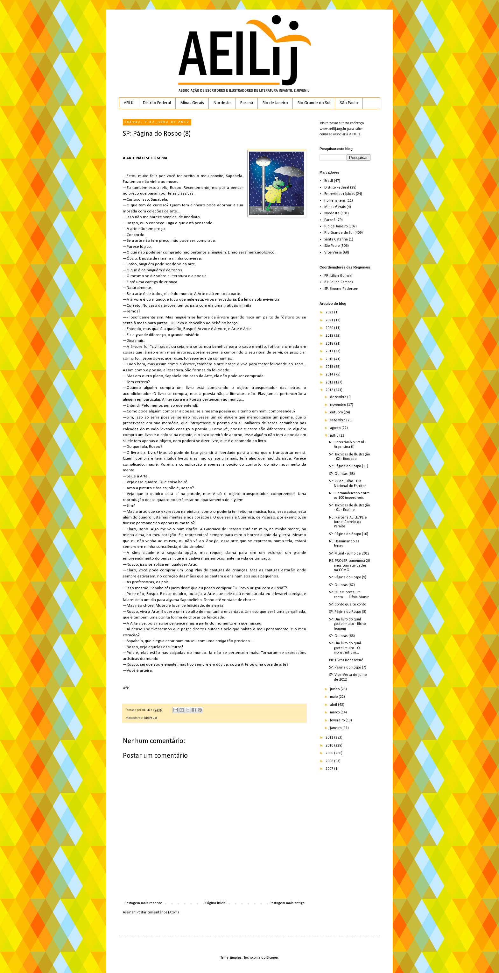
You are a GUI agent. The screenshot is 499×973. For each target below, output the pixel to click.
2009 (330, 753)
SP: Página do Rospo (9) (347, 577)
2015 (330, 367)
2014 (330, 374)
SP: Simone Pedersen (341, 289)
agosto (335, 428)
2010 (330, 746)
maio (334, 697)
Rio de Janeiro (275, 103)
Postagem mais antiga (287, 903)
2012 (330, 390)
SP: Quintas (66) (342, 636)
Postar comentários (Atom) (158, 912)
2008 (330, 761)
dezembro (338, 397)
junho (335, 689)
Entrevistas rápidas (339, 194)
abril (334, 705)
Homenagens (335, 201)
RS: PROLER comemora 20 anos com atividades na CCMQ (349, 565)
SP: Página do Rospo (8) (347, 612)
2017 (330, 351)
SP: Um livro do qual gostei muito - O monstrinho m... (345, 648)
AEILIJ (128, 103)
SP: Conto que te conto (347, 604)
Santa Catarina (336, 239)
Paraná (246, 103)
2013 (330, 382)
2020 (330, 328)
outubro (337, 412)
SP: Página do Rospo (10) (348, 534)
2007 (330, 769)
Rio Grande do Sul (314, 103)
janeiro (336, 728)
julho (334, 436)
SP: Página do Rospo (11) (348, 466)
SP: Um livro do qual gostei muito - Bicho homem (347, 624)
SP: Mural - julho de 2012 (349, 553)
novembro (338, 405)
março (335, 712)
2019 (330, 336)
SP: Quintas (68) (342, 474)
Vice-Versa (333, 252)
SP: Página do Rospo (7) (347, 667)
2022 (330, 312)
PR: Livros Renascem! (346, 660)
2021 (330, 320)
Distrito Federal (157, 103)
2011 (330, 738)
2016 (330, 359)
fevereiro (338, 720)
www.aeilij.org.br (333, 128)
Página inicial (216, 903)
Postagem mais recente (143, 903)
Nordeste (222, 103)
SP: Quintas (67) (342, 585)
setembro (338, 420)
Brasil (328, 181)
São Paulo (349, 103)
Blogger (272, 958)
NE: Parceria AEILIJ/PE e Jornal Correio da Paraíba (348, 522)
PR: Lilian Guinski (338, 276)
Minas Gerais (192, 103)
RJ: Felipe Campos (338, 282)
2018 (330, 344)
